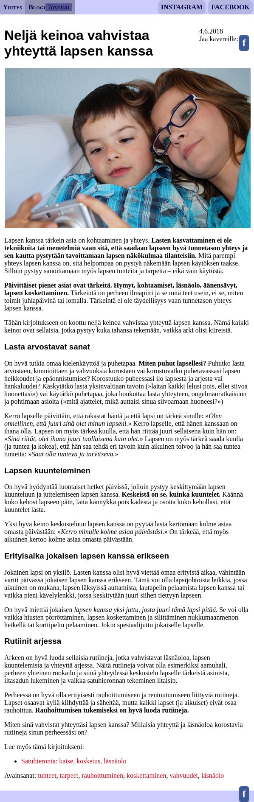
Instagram (182, 7)
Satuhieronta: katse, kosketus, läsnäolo (74, 761)
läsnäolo (212, 775)
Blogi (36, 7)
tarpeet (69, 775)
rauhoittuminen (102, 775)
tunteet (47, 775)
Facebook (230, 7)
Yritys (12, 7)
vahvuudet (183, 775)
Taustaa (58, 7)
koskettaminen (146, 775)
